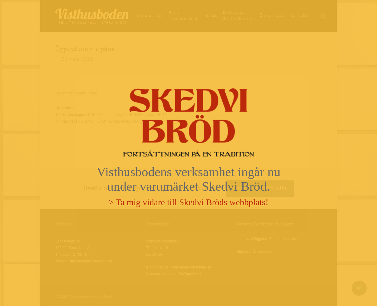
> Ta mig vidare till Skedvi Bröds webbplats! (188, 202)
